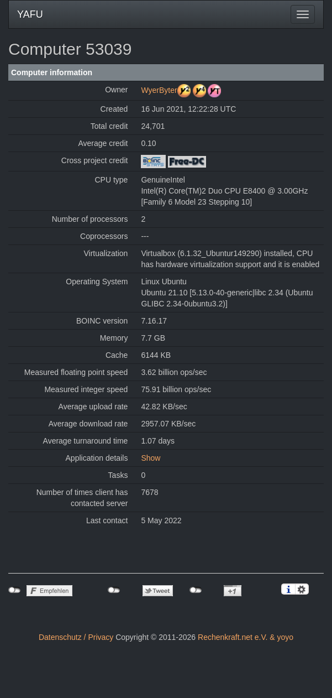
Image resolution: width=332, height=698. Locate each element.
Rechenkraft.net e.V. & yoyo (245, 637)
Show (150, 458)
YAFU (30, 14)
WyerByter (159, 90)
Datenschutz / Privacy (76, 637)
